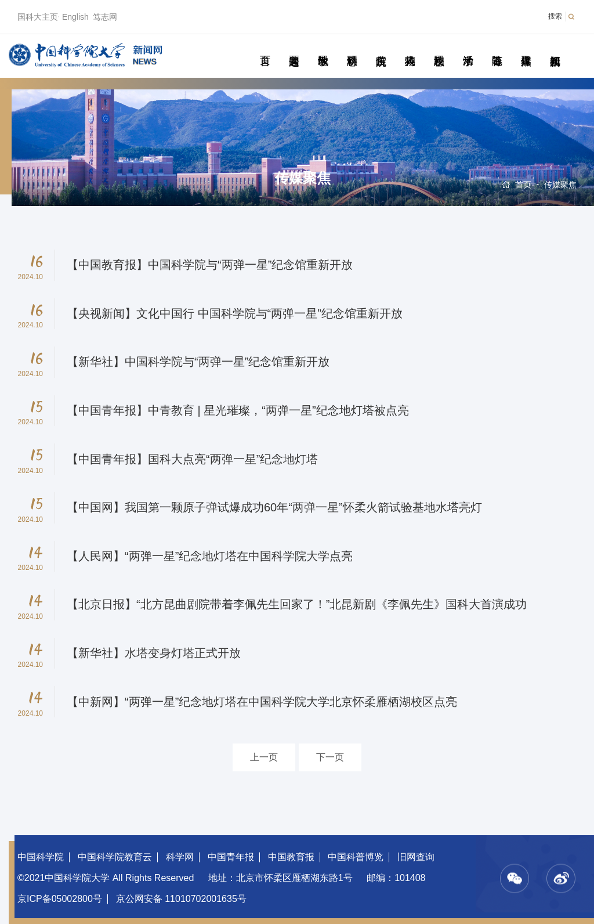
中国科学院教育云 (115, 857)
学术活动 (468, 47)
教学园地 (323, 47)
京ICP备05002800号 (59, 899)
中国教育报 (291, 857)
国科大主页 (37, 16)
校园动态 (439, 47)
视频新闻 (555, 47)
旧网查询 (415, 857)
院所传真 (381, 47)
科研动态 (352, 47)
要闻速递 (294, 47)
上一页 (264, 757)
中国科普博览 (355, 857)
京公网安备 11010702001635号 (181, 899)
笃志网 (105, 16)
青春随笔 (497, 47)
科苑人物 (410, 47)
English (75, 16)
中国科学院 (40, 857)
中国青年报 (231, 857)
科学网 (180, 857)
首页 (265, 47)
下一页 (330, 757)
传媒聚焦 (526, 47)
